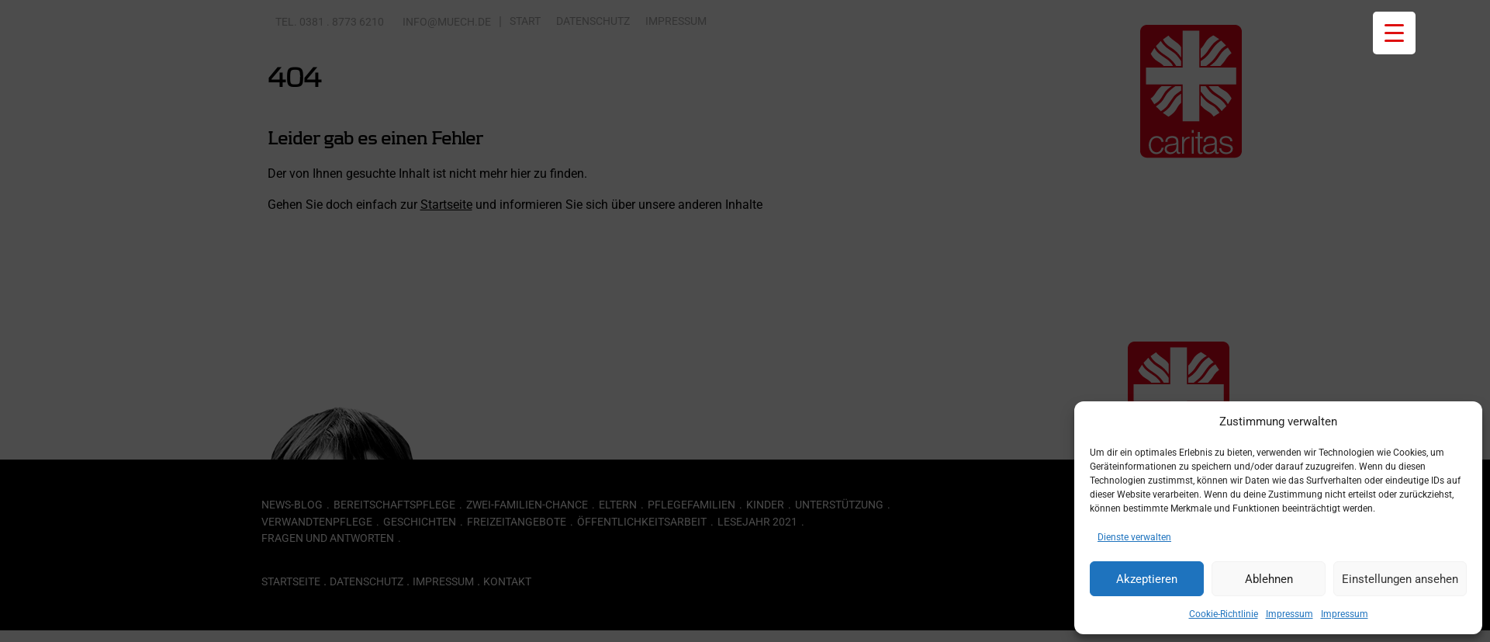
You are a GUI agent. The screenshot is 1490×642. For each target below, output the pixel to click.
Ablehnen (1269, 579)
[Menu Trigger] (1394, 33)
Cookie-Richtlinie (1223, 614)
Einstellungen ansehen (1400, 579)
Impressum (1289, 614)
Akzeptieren (1146, 579)
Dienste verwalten (1134, 537)
